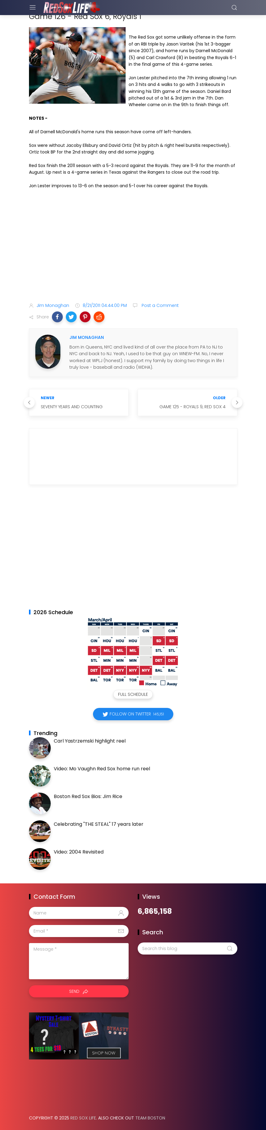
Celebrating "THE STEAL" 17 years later (98, 824)
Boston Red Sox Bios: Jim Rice (88, 796)
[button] (57, 316)
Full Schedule (133, 694)
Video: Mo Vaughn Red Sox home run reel (102, 768)
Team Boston (150, 1118)
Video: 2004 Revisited (79, 851)
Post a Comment (159, 305)
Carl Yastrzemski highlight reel (90, 740)
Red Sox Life (83, 1118)
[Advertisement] (133, 250)
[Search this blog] (187, 948)
